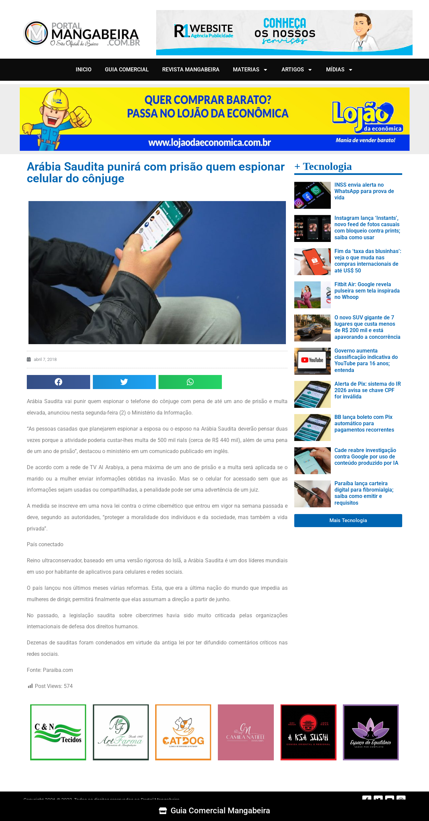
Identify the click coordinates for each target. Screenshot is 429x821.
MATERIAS (250, 70)
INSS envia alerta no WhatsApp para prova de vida (364, 191)
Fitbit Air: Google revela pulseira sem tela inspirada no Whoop (367, 290)
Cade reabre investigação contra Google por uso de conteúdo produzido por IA (366, 456)
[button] (58, 382)
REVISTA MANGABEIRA (191, 69)
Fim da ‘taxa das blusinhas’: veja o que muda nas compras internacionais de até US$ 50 (367, 261)
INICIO (83, 69)
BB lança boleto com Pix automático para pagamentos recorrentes (364, 423)
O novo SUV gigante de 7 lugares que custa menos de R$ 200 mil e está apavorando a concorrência (367, 327)
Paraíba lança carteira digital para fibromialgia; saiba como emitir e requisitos (363, 493)
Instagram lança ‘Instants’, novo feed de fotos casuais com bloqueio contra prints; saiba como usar (367, 228)
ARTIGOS (297, 70)
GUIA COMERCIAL (127, 69)
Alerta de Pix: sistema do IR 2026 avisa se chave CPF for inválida (367, 390)
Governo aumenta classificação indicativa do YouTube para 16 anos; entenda (366, 360)
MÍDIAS (339, 70)
